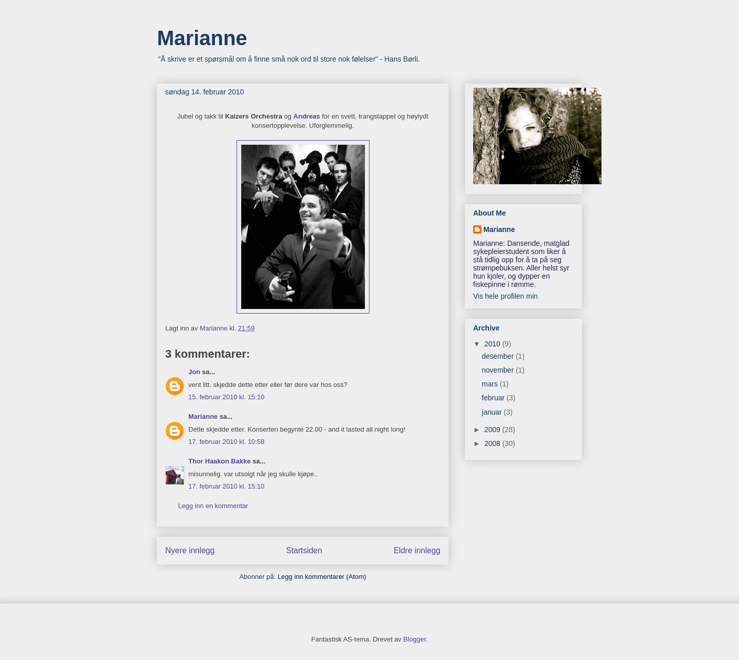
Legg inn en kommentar (213, 506)
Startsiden (304, 550)
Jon (194, 372)
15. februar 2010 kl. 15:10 (226, 397)
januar (493, 412)
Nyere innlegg (190, 550)
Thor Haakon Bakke (219, 461)
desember (499, 356)
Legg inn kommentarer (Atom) (322, 576)
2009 (493, 429)
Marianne (202, 38)
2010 (493, 344)
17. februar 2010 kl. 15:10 (226, 486)
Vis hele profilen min (505, 296)
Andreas (307, 116)
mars (491, 384)
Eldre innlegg (417, 550)
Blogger (414, 639)
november (499, 370)
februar (494, 398)
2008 (493, 443)
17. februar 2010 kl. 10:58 (226, 441)
